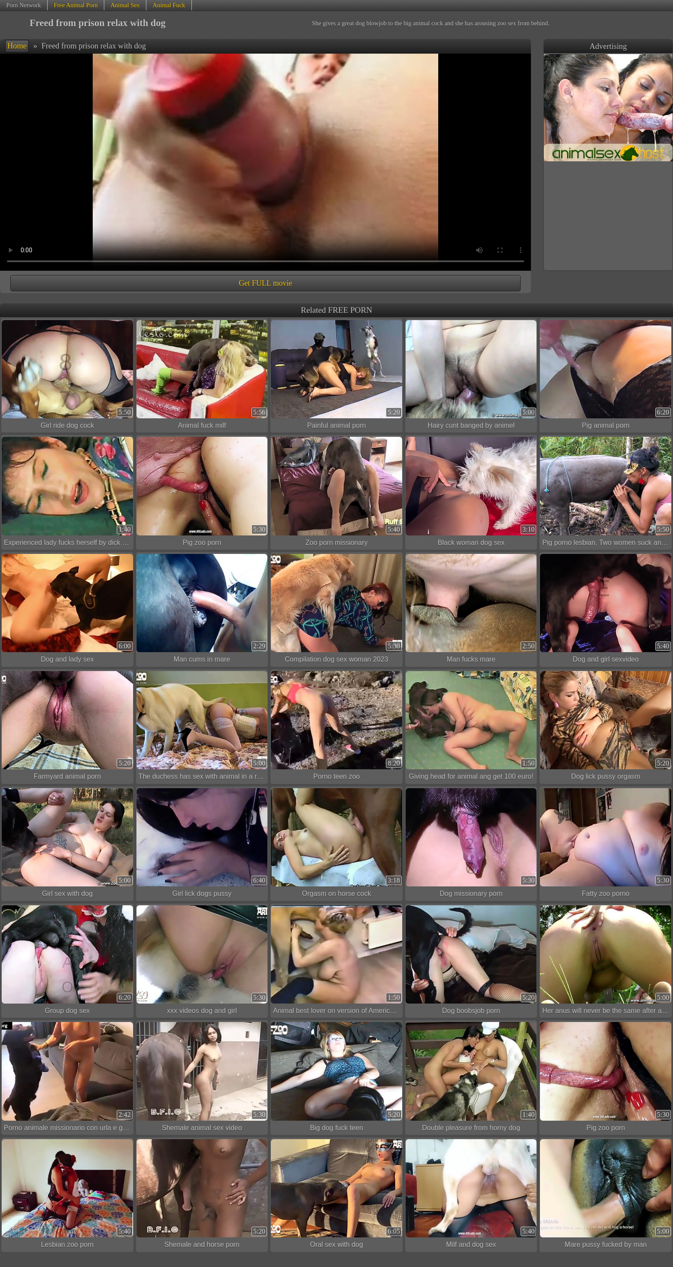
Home (17, 46)
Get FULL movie (265, 283)
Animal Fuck (169, 5)
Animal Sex (124, 5)
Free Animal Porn (75, 5)
